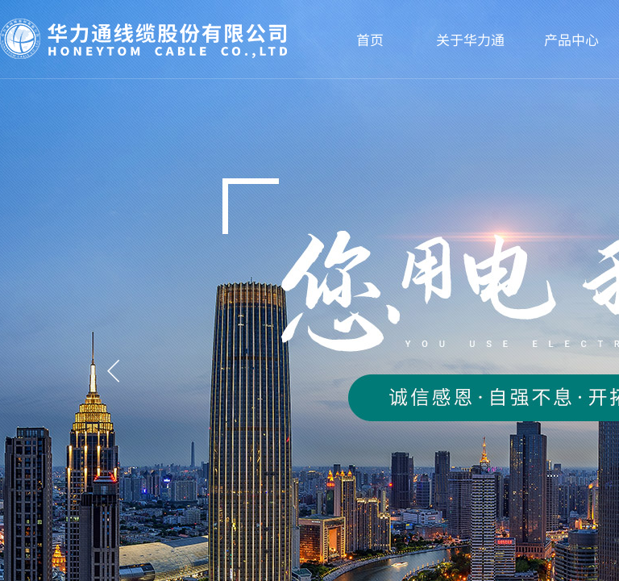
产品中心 (571, 39)
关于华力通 (470, 39)
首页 (370, 39)
